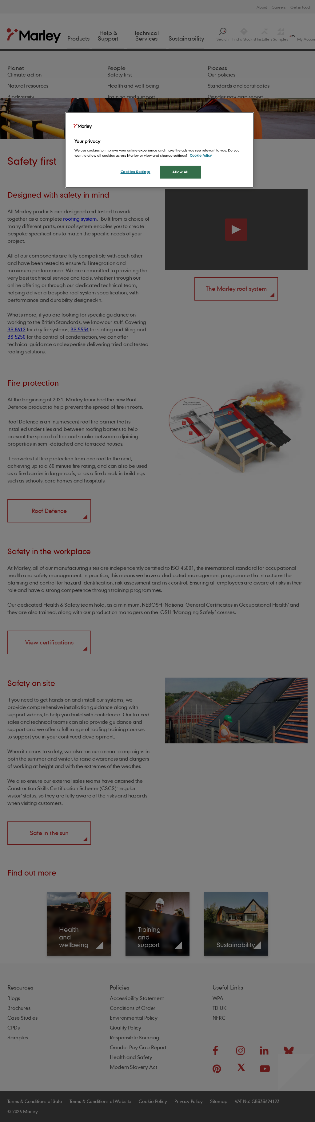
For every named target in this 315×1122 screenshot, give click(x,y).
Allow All (180, 172)
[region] (159, 150)
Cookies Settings (135, 171)
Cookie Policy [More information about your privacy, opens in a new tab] (201, 155)
